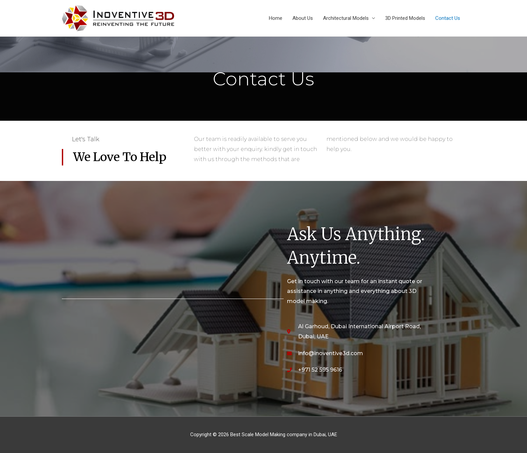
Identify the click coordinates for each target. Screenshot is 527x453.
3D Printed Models (405, 18)
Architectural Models (346, 18)
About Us (302, 18)
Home (275, 18)
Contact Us (447, 18)
